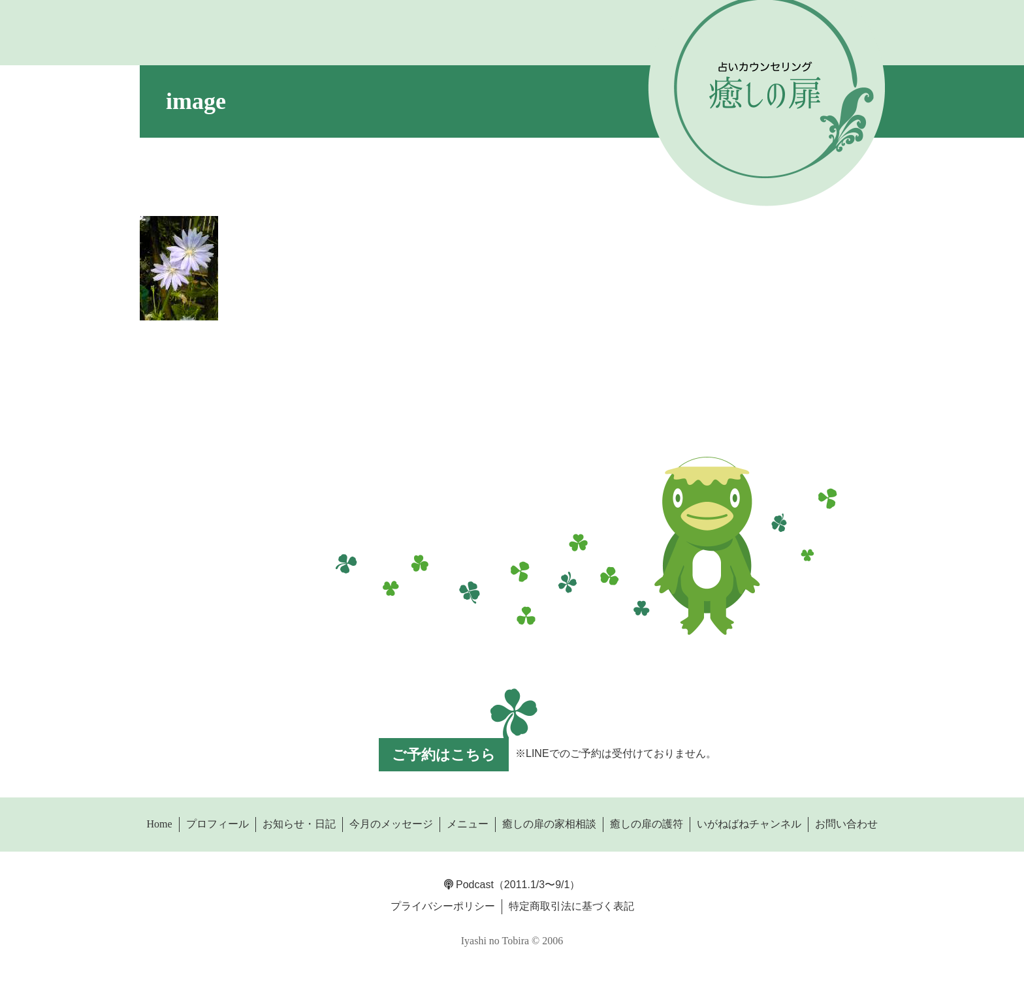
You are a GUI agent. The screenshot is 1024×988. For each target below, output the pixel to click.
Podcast (469, 884)
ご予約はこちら (444, 755)
